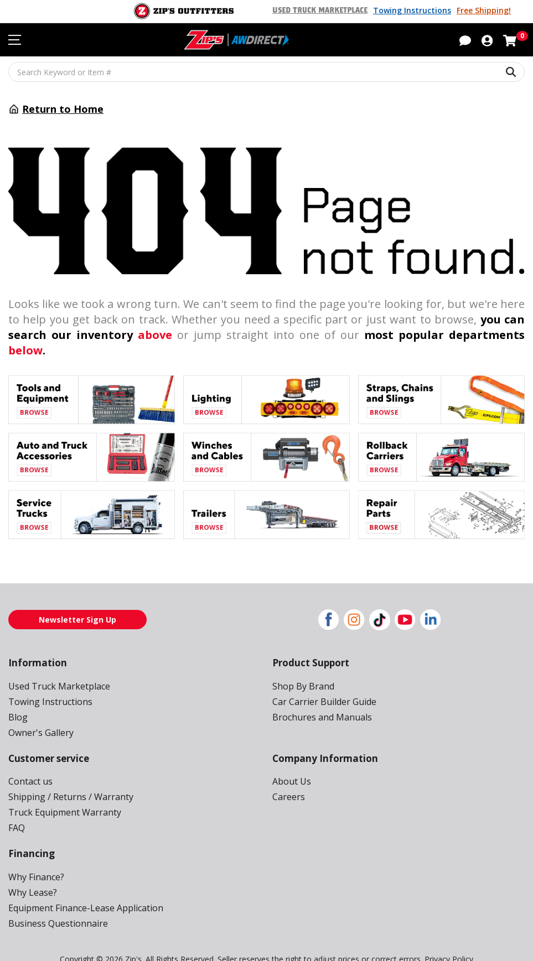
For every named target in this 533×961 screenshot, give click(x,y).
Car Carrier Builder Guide (322, 686)
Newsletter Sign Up (77, 603)
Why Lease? (33, 876)
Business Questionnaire (55, 907)
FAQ (17, 812)
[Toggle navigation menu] (14, 40)
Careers (288, 781)
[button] (465, 40)
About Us (290, 765)
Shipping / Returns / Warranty (66, 781)
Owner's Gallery (39, 717)
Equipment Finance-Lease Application (82, 892)
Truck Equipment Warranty (60, 796)
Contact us (29, 765)
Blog (17, 701)
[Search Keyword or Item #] (266, 72)
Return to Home (59, 108)
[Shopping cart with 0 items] (509, 40)
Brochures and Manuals (319, 701)
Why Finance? (36, 861)
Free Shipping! (484, 10)
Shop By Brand (302, 670)
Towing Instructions (414, 10)
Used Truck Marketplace (324, 10)
